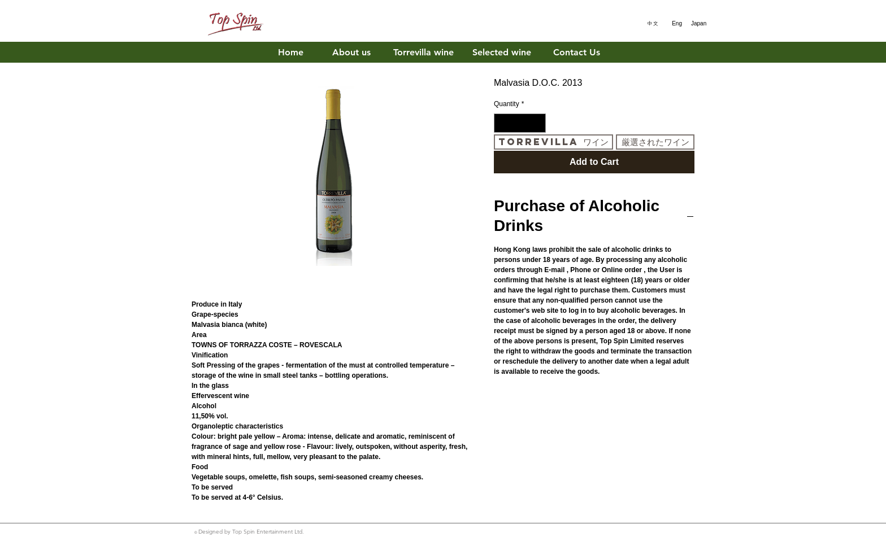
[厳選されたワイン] (655, 142)
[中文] (650, 24)
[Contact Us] (576, 53)
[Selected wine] (501, 53)
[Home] (290, 53)
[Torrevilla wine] (423, 53)
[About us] (351, 53)
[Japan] (698, 24)
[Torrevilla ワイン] (553, 142)
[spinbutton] (520, 123)
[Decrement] (502, 123)
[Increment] (538, 123)
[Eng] (674, 24)
